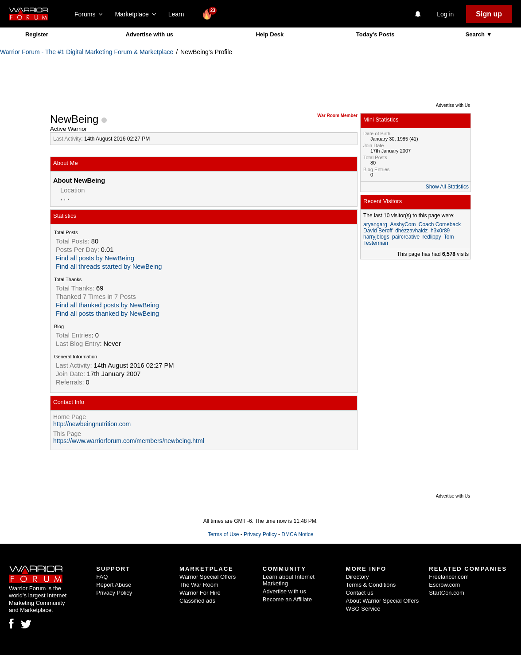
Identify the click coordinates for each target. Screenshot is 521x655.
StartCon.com (446, 592)
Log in (445, 14)
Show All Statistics (447, 187)
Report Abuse (113, 584)
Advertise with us (149, 34)
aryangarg (375, 224)
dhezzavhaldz (411, 230)
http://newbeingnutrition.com (92, 424)
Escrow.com (444, 584)
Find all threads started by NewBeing (109, 266)
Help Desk (270, 34)
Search (476, 34)
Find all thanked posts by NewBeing (107, 305)
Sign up (489, 14)
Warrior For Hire (200, 592)
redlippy (431, 237)
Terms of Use (223, 534)
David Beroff (378, 230)
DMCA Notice (297, 534)
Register (36, 34)
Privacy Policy (260, 534)
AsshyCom (403, 224)
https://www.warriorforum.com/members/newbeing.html (128, 440)
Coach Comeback (440, 224)
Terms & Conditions (371, 584)
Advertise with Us (453, 105)
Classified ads (197, 600)
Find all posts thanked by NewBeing (107, 313)
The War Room (198, 584)
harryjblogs (376, 237)
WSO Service (363, 608)
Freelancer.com (449, 576)
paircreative (406, 237)
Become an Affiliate (287, 599)
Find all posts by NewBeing (95, 258)
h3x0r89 (440, 230)
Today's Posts (375, 34)
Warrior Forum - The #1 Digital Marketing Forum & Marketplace (86, 51)
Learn (178, 14)
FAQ (102, 576)
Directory (357, 576)
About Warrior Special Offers (382, 600)
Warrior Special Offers (207, 576)
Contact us (359, 592)
